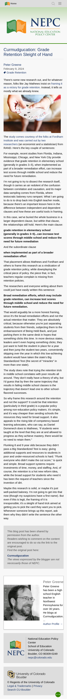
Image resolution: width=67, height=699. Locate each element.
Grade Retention (16, 72)
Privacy (37, 685)
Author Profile (51, 623)
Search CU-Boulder (19, 689)
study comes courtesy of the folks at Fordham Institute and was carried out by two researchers (33, 140)
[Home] (33, 27)
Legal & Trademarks (19, 685)
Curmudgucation (18, 555)
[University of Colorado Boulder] (26, 674)
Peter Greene (12, 64)
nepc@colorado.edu (40, 657)
